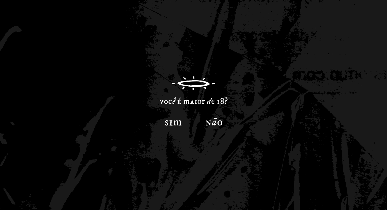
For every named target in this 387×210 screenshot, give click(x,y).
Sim (173, 121)
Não (214, 121)
